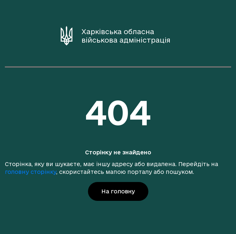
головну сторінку (30, 172)
